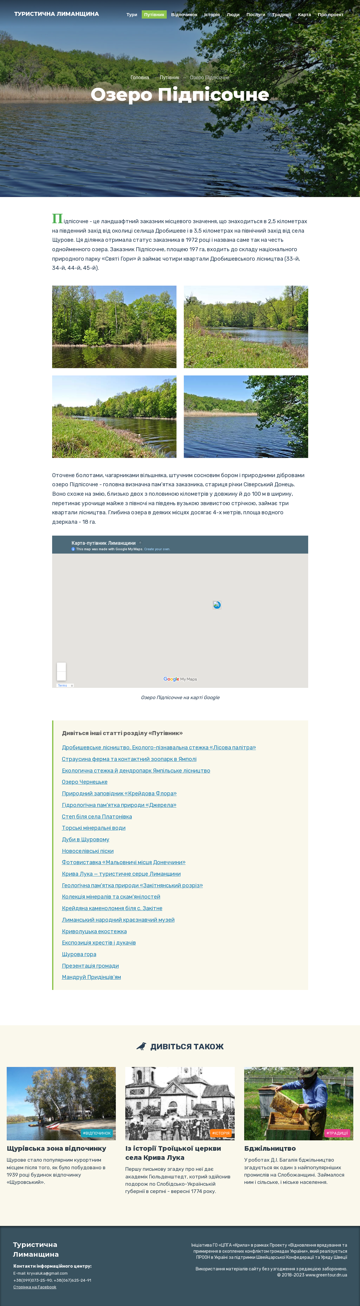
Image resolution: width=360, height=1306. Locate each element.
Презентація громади (90, 966)
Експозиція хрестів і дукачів (99, 942)
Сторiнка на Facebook (34, 1287)
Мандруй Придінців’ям (91, 977)
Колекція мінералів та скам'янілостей (111, 896)
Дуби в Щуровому (85, 839)
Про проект (331, 14)
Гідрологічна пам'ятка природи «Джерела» (119, 805)
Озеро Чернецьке (85, 782)
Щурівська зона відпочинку (56, 1148)
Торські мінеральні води (94, 828)
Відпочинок (184, 14)
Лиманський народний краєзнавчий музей (118, 920)
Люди (233, 14)
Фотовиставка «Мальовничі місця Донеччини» (124, 862)
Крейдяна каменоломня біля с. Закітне (112, 908)
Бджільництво (270, 1148)
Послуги (256, 14)
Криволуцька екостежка (94, 931)
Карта (304, 14)
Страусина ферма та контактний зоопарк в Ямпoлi (129, 759)
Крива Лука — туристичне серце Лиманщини (121, 874)
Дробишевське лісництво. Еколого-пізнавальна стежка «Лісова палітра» (159, 747)
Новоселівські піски (88, 851)
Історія (212, 14)
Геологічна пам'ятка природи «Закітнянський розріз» (132, 885)
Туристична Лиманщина (56, 14)
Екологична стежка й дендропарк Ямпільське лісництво (136, 770)
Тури (132, 14)
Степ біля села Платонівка (97, 816)
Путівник (154, 14)
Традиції (281, 14)
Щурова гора (79, 954)
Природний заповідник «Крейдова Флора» (119, 793)
